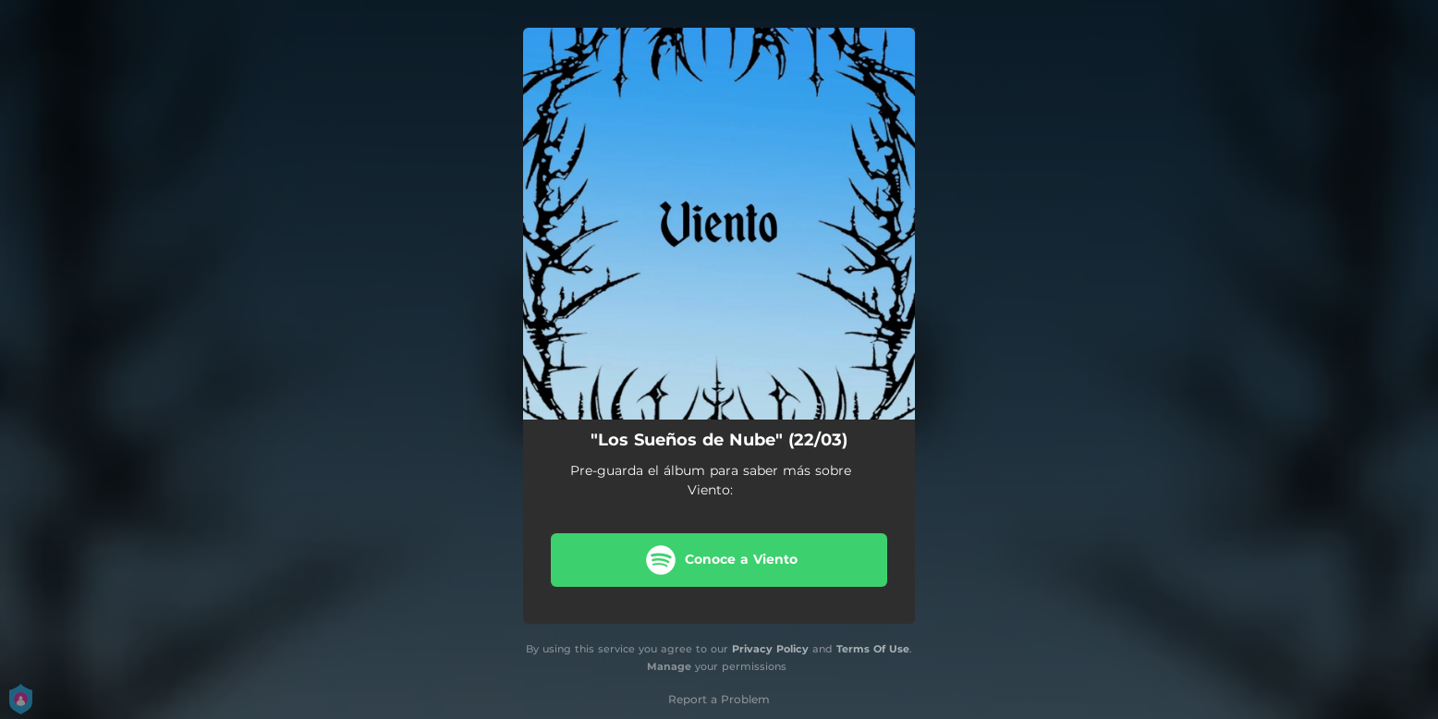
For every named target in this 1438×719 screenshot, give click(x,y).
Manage (669, 666)
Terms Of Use (872, 648)
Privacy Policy (770, 648)
